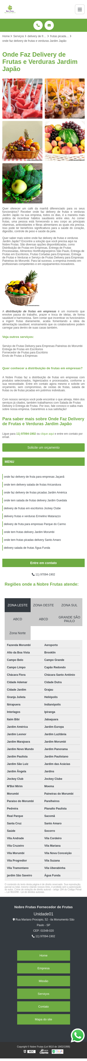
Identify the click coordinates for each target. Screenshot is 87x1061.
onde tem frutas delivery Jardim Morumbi (29, 532)
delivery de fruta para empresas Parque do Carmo (35, 524)
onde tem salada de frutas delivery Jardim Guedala (35, 500)
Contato (43, 1006)
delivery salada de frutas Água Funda (27, 547)
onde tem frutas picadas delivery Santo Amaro (32, 540)
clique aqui (47, 433)
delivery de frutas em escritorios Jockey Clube (32, 508)
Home (43, 955)
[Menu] (80, 9)
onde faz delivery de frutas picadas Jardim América (35, 492)
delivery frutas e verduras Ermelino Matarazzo (32, 516)
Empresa (43, 968)
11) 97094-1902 (26, 433)
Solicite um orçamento (43, 447)
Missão (43, 981)
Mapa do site (43, 1019)
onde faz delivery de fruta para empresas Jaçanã (34, 476)
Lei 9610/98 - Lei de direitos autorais (25, 892)
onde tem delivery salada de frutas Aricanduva (32, 484)
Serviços (43, 994)
